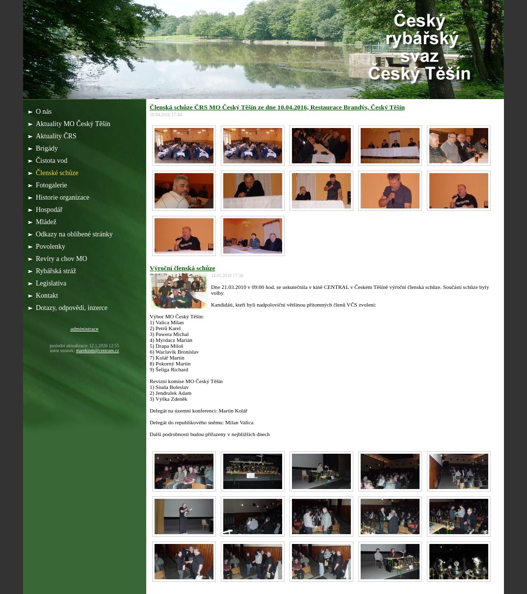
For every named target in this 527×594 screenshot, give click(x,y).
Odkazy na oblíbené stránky (75, 234)
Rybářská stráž (57, 271)
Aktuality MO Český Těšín (74, 124)
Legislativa (52, 283)
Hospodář (50, 209)
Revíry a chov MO (62, 258)
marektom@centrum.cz (97, 350)
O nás (44, 111)
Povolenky (51, 246)
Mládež (47, 222)
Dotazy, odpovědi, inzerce (72, 307)
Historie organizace (63, 197)
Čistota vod (52, 160)
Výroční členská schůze (182, 268)
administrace (84, 329)
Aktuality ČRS (57, 136)
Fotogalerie (52, 185)
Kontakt (47, 295)
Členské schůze (58, 173)
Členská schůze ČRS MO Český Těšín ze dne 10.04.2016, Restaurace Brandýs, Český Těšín (277, 107)
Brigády (48, 148)
